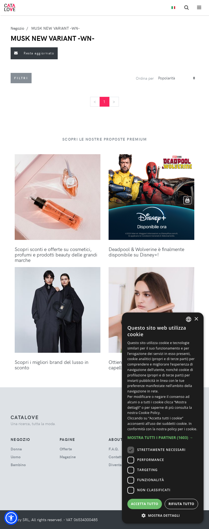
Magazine (68, 456)
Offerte (66, 448)
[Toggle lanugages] (173, 7)
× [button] (196, 319)
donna (16, 448)
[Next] (114, 102)
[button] (11, 518)
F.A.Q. (114, 448)
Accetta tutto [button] (144, 504)
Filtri (21, 78)
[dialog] (163, 418)
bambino (18, 464)
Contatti (116, 456)
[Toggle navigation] (199, 7)
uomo (16, 456)
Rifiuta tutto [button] (181, 504)
